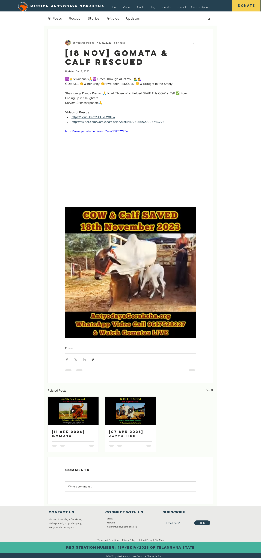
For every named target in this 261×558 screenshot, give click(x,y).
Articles (112, 18)
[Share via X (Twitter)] (75, 359)
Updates (133, 18)
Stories (93, 18)
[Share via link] (92, 359)
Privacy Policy (128, 540)
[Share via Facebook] (67, 359)
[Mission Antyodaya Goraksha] (67, 6)
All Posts (55, 18)
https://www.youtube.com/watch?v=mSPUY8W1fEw (96, 131)
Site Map (159, 540)
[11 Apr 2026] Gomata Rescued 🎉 (68, 433)
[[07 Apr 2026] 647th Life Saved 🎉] (130, 411)
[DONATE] (246, 5)
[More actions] (194, 43)
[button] (201, 7)
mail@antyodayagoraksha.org (122, 526)
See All (209, 390)
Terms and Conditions (108, 540)
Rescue (75, 18)
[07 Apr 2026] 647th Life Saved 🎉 (126, 433)
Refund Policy (145, 540)
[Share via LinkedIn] (84, 359)
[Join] (202, 522)
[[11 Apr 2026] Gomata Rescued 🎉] (73, 411)
